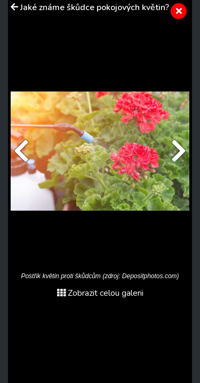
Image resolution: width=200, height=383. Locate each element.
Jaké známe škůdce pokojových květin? (94, 7)
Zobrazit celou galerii (100, 293)
